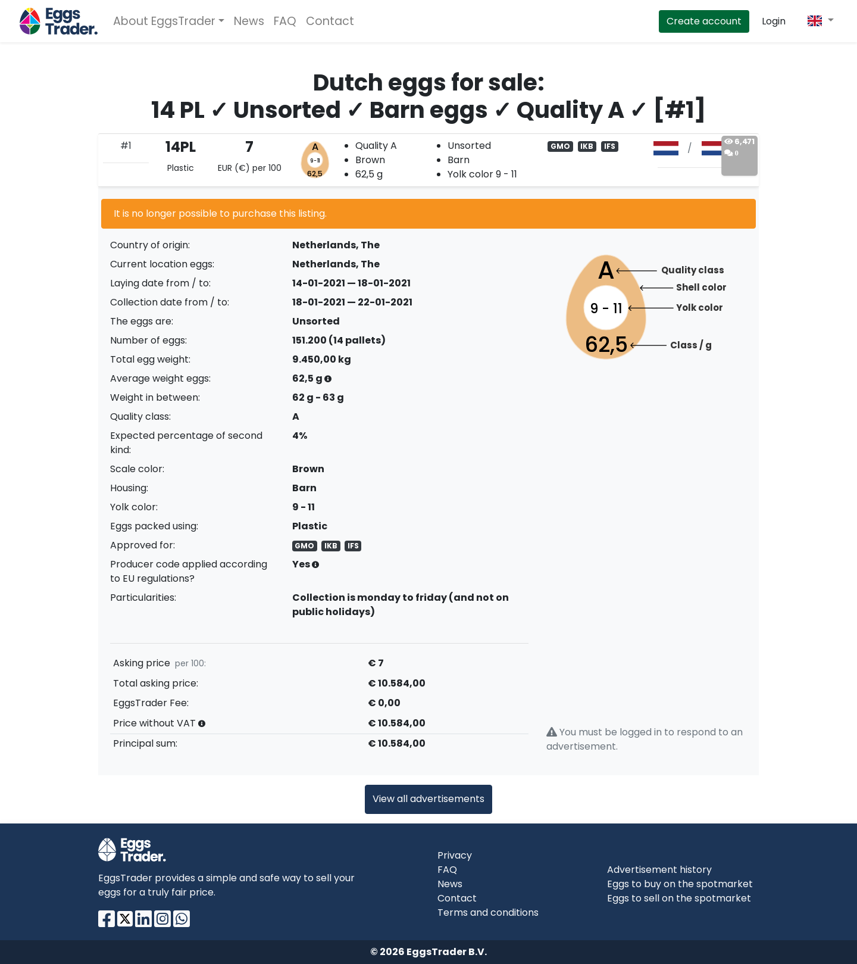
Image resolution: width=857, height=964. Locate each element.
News (249, 21)
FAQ (285, 21)
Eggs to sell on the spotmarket (679, 898)
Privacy (454, 855)
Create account (704, 21)
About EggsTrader (164, 21)
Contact (330, 21)
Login (774, 21)
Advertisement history (659, 869)
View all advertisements (428, 799)
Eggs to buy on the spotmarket (680, 884)
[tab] (428, 160)
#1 (126, 145)
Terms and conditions (488, 912)
